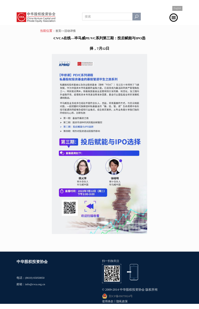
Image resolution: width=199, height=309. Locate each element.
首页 (58, 30)
